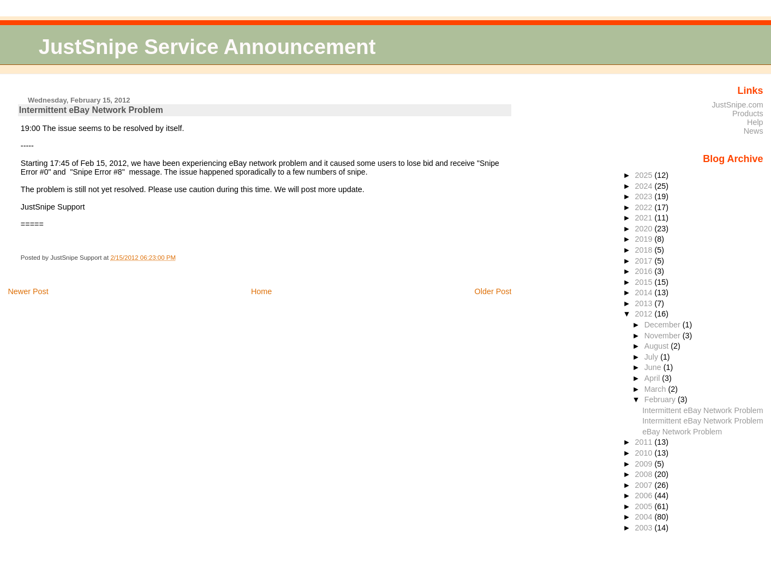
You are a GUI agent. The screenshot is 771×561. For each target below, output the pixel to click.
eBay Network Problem (682, 431)
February (661, 399)
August (657, 346)
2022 (645, 207)
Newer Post (28, 291)
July (652, 357)
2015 (645, 282)
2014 (645, 292)
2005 (645, 506)
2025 (645, 175)
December (663, 324)
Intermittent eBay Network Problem (91, 110)
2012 (645, 313)
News (753, 131)
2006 (645, 495)
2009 (645, 463)
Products (747, 113)
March (656, 389)
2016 (645, 271)
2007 (645, 485)
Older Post (492, 291)
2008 (645, 474)
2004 (645, 516)
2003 (645, 527)
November (663, 335)
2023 (645, 196)
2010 (645, 453)
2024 (645, 186)
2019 (645, 239)
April (653, 378)
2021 (645, 217)
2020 (645, 228)
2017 (645, 260)
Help (755, 122)
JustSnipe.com (737, 104)
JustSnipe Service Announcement (207, 46)
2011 (645, 442)
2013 (645, 303)
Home (261, 291)
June (654, 367)
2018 (645, 250)
